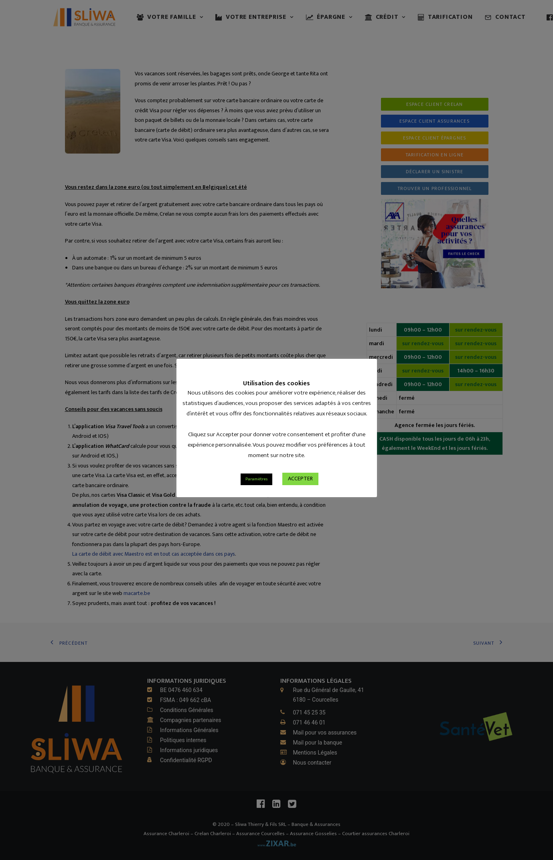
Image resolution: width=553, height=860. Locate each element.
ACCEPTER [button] (300, 491)
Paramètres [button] (256, 492)
